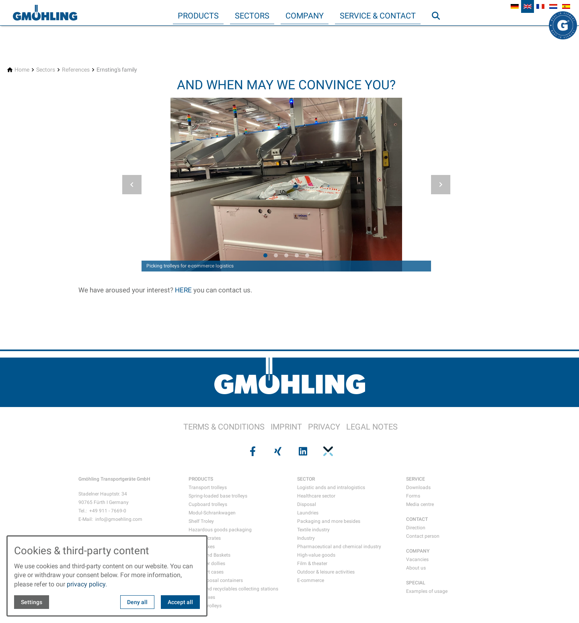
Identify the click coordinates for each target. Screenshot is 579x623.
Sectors (252, 16)
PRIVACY (324, 427)
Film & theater (312, 563)
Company (304, 16)
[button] (132, 184)
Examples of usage (427, 591)
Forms (413, 496)
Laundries (307, 513)
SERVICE (415, 479)
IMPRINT (286, 427)
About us (416, 568)
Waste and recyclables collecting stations (233, 589)
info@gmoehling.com (118, 519)
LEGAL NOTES (372, 427)
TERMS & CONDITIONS (224, 427)
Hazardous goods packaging (220, 530)
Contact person (422, 536)
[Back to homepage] (45, 13)
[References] (76, 69)
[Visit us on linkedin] (302, 451)
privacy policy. (87, 584)
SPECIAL (415, 583)
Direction (415, 527)
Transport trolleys (208, 487)
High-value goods (316, 555)
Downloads (418, 487)
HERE (184, 290)
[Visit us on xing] (277, 451)
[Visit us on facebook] (251, 451)
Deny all (137, 602)
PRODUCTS (201, 479)
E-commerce (310, 580)
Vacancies (417, 559)
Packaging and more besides (328, 521)
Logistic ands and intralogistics (331, 487)
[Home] (21, 69)
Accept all (180, 602)
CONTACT (417, 519)
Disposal (306, 504)
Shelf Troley (201, 521)
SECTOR (306, 479)
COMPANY (417, 551)
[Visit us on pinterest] (327, 451)
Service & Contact (378, 16)
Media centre (420, 504)
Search (439, 32)
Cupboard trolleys (208, 504)
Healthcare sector (316, 496)
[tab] (265, 255)
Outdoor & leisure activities (326, 572)
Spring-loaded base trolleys (218, 496)
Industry (306, 538)
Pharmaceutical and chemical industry (339, 546)
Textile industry (313, 530)
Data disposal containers (216, 580)
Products (198, 16)
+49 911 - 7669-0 (107, 511)
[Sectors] (45, 69)
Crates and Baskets (209, 555)
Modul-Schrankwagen (212, 513)
